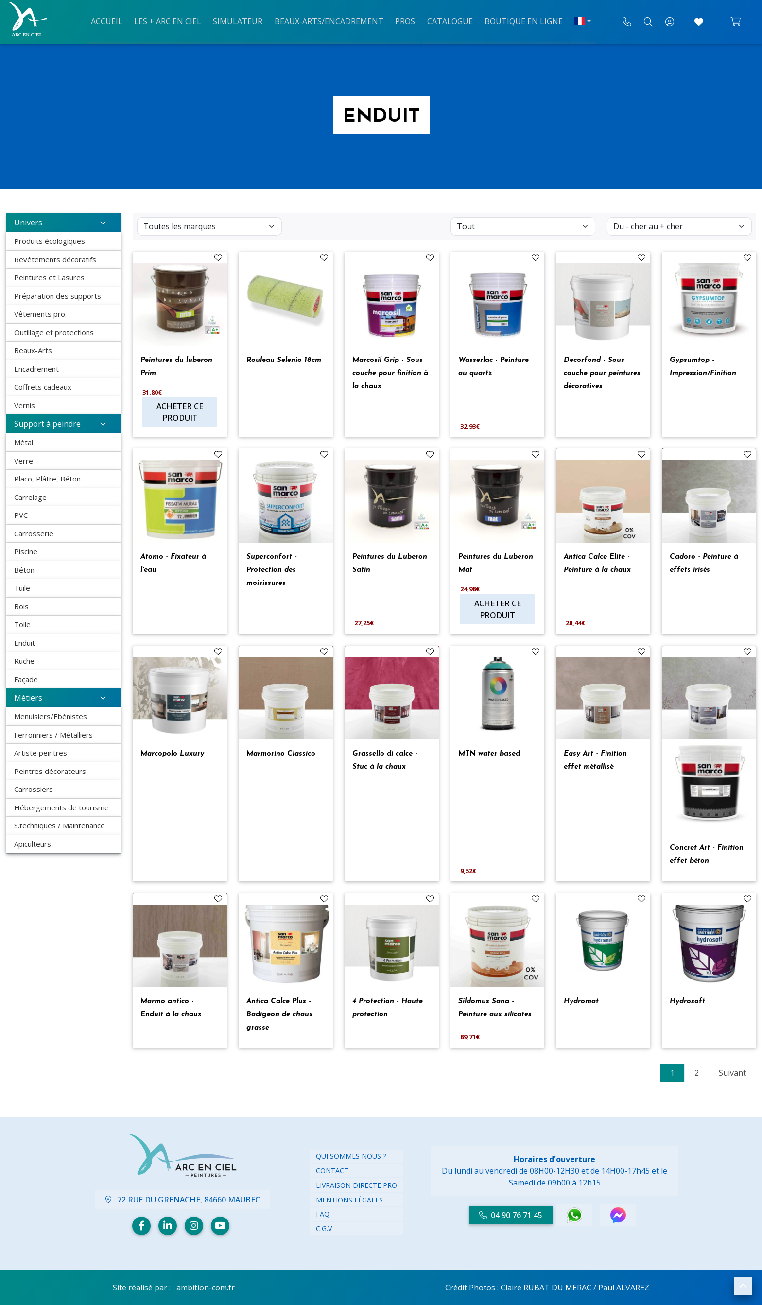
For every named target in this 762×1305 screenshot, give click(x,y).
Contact (332, 1170)
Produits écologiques (49, 241)
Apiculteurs (32, 844)
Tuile (22, 588)
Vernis (24, 405)
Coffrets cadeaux (42, 387)
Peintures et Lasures (49, 277)
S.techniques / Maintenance (59, 825)
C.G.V (324, 1228)
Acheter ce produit (179, 412)
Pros (404, 21)
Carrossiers (33, 789)
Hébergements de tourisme (61, 807)
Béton (24, 570)
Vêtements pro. (40, 314)
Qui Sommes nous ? (351, 1156)
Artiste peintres (40, 752)
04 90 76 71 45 (510, 1215)
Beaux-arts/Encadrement (329, 21)
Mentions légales (349, 1199)
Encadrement (36, 369)
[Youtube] (220, 1226)
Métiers (63, 698)
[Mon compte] (669, 22)
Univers (63, 222)
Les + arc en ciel (172, 21)
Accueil (113, 21)
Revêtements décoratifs (55, 259)
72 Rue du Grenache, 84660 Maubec (182, 1199)
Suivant (732, 1072)
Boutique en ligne (518, 21)
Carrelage (30, 497)
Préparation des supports (57, 296)
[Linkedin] (167, 1226)
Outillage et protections (54, 332)
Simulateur (240, 21)
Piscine (25, 551)
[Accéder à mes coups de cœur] (699, 22)
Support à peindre (63, 423)
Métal (23, 442)
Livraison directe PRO (356, 1185)
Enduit (24, 643)
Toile (22, 624)
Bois (21, 606)
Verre (23, 460)
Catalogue (446, 21)
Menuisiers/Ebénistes (50, 716)
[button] (743, 1286)
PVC (21, 515)
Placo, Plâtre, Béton (47, 478)
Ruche (24, 661)
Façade (26, 679)
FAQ (322, 1214)
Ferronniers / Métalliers (53, 734)
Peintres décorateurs (50, 771)
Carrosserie (33, 533)
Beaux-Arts (33, 350)
